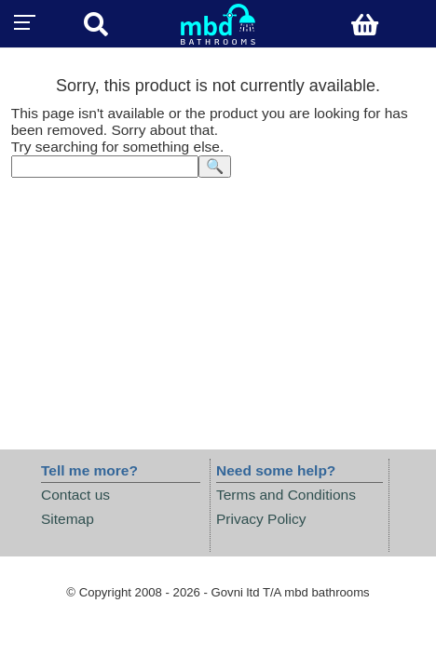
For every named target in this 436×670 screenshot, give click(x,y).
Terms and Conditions (286, 494)
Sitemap (67, 519)
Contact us (75, 494)
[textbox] (104, 166)
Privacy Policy (261, 519)
